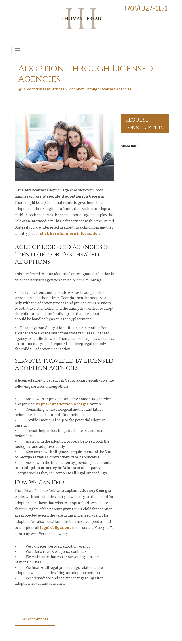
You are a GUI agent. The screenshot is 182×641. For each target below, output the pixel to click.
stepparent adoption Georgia (62, 404)
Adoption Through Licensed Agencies (100, 89)
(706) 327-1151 (146, 8)
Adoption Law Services (45, 89)
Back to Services (35, 619)
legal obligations (55, 528)
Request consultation (144, 124)
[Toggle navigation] (17, 50)
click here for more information (70, 233)
